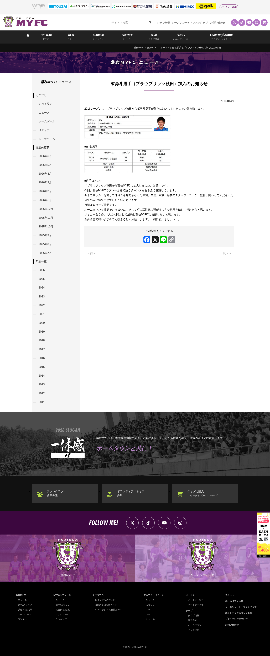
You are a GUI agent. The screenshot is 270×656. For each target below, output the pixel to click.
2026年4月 (45, 173)
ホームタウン (194, 625)
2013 (42, 384)
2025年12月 (46, 208)
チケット (229, 595)
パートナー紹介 (196, 600)
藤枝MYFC (139, 47)
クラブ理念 (193, 630)
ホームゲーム (47, 121)
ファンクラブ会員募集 (55, 493)
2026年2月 (45, 191)
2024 (42, 287)
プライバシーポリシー (236, 618)
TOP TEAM (46, 36)
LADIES (180, 36)
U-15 (148, 614)
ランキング (23, 619)
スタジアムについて (105, 600)
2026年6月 (45, 156)
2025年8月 (45, 244)
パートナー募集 (228, 7)
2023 (42, 296)
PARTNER (127, 36)
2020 (42, 322)
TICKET (72, 36)
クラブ (189, 610)
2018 (42, 340)
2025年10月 (46, 226)
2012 (42, 393)
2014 (42, 375)
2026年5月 (45, 164)
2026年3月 (45, 182)
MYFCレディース (62, 595)
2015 (42, 366)
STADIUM (98, 36)
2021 (42, 314)
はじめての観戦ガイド (106, 605)
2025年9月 (45, 235)
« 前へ (92, 253)
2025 (42, 278)
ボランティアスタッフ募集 (131, 493)
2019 (42, 331)
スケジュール (24, 614)
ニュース (44, 112)
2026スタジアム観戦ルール (108, 609)
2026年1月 (45, 200)
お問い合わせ (217, 22)
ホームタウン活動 (234, 601)
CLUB (153, 36)
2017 (42, 349)
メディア (44, 130)
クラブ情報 (163, 22)
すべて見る (45, 103)
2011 (42, 402)
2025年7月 (45, 253)
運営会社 (192, 620)
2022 (42, 305)
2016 (42, 358)
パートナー (191, 595)
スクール (150, 619)
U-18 (148, 609)
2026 (42, 270)
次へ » (227, 253)
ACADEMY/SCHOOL (221, 36)
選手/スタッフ (25, 605)
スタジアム (98, 595)
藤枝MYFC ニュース (157, 47)
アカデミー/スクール (153, 595)
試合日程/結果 (25, 609)
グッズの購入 (203, 493)
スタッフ (150, 605)
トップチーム (47, 139)
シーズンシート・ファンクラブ (190, 22)
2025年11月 (46, 217)
